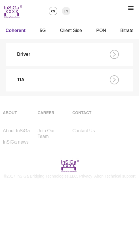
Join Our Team (46, 133)
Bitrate (126, 32)
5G (43, 32)
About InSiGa (16, 130)
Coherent (16, 32)
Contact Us (83, 130)
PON (101, 32)
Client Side (71, 32)
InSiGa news (16, 142)
